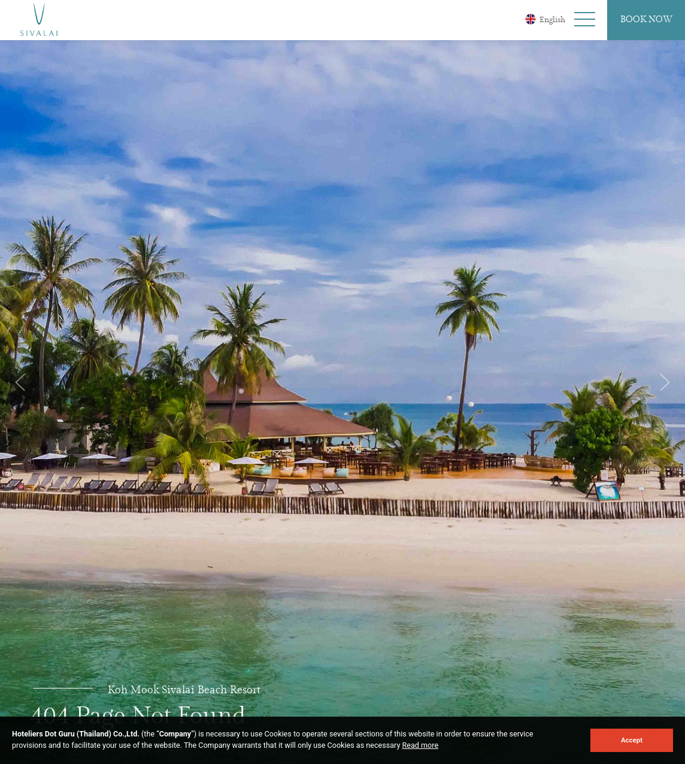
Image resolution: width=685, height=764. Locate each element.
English (545, 19)
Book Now (646, 19)
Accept (631, 740)
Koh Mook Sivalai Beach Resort (184, 690)
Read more (420, 745)
